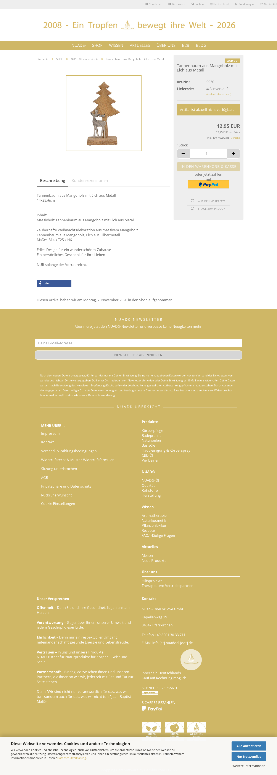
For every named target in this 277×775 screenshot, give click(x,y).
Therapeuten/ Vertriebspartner (167, 585)
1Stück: (182, 145)
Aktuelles (150, 546)
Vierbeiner (150, 460)
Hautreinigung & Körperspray (166, 450)
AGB (44, 477)
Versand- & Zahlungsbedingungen (69, 451)
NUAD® (78, 45)
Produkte (150, 421)
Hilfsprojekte (152, 581)
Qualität (148, 485)
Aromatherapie (154, 515)
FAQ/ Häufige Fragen (158, 535)
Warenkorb (176, 4)
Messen (148, 555)
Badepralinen (153, 435)
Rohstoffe (150, 490)
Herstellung (151, 495)
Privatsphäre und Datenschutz (66, 486)
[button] (54, 283)
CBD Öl (147, 455)
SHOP (97, 45)
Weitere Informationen (248, 766)
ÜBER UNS (166, 45)
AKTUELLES (140, 45)
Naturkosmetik (154, 520)
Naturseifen (151, 440)
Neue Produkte (154, 560)
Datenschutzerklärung (71, 758)
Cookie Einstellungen (58, 503)
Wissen (148, 506)
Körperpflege (152, 430)
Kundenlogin (244, 4)
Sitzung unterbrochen (59, 468)
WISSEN (116, 45)
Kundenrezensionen (90, 180)
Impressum (50, 433)
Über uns (149, 572)
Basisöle (148, 445)
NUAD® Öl (150, 480)
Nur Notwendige (249, 756)
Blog (201, 45)
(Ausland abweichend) (218, 94)
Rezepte (148, 530)
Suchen (198, 4)
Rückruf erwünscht (56, 495)
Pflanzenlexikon (154, 525)
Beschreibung (52, 180)
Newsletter (153, 4)
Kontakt (47, 442)
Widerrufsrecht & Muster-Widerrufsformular (77, 459)
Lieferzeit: (185, 88)
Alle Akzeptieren (249, 746)
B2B (185, 45)
